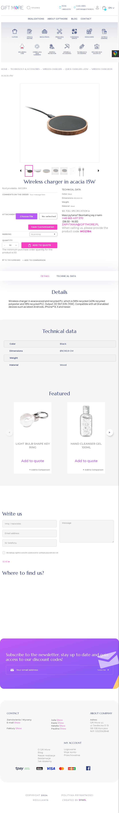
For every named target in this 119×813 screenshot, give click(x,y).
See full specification (76, 210)
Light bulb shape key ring (33, 445)
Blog (40, 752)
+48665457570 (66, 9)
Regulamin (41, 800)
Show (17, 722)
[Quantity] (10, 245)
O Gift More (44, 749)
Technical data (66, 276)
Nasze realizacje (46, 755)
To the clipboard (11, 260)
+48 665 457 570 (72, 218)
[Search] (36, 8)
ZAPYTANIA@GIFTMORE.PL (80, 224)
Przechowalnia (72, 755)
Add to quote (39, 245)
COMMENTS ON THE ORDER (15, 194)
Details (45, 276)
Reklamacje (44, 758)
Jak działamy (45, 761)
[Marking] (43, 234)
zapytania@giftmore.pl (85, 9)
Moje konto (70, 752)
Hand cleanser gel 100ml (86, 445)
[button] (20, 171)
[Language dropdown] (111, 7)
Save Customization (42, 227)
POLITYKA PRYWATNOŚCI (77, 795)
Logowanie (70, 749)
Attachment (9, 214)
